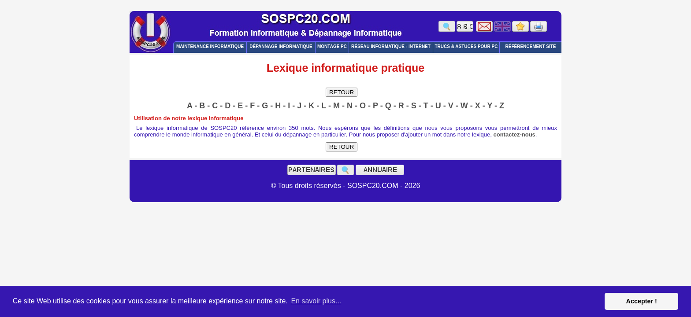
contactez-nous (514, 134)
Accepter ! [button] (641, 301)
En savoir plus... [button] (316, 301)
